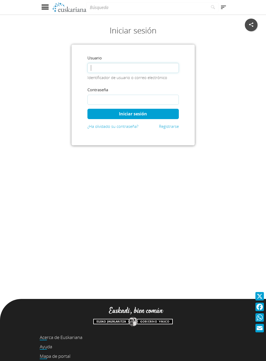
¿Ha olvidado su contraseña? (112, 126)
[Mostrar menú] (45, 7)
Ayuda (46, 346)
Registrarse (169, 126)
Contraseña (97, 89)
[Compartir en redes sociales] (251, 25)
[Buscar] (213, 7)
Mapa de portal (55, 356)
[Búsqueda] (147, 7)
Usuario (94, 57)
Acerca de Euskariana (61, 337)
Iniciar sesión (133, 114)
